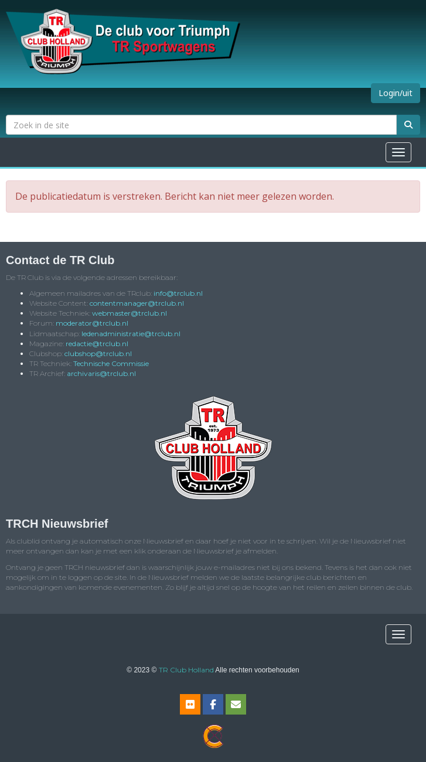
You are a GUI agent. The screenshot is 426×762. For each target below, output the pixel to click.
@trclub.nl (178, 293)
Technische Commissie (111, 363)
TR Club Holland (186, 669)
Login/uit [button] (396, 92)
